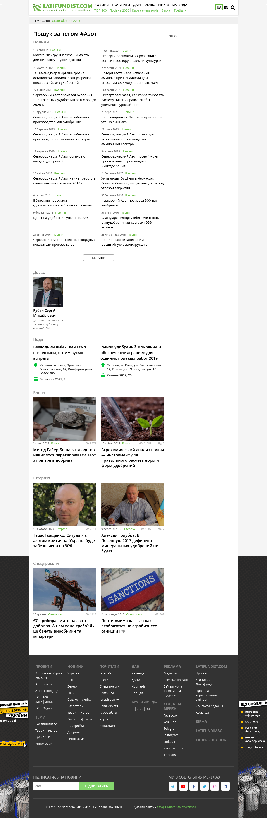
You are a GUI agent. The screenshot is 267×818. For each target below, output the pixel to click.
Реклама (172, 666)
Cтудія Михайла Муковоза (176, 807)
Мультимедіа (145, 702)
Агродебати (108, 712)
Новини (55, 50)
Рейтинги (107, 693)
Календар (139, 673)
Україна (73, 673)
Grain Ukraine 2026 (66, 21)
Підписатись (96, 786)
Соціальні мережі (174, 706)
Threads (170, 755)
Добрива (74, 732)
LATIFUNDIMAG (209, 730)
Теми (40, 717)
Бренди (137, 693)
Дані (136, 666)
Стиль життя (109, 706)
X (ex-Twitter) (173, 748)
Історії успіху (109, 699)
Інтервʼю (61, 529)
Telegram (170, 728)
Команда (202, 712)
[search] (232, 7)
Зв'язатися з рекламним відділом (173, 690)
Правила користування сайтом (206, 695)
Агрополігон (44, 684)
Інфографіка (141, 709)
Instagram (171, 735)
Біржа (201, 721)
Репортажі (107, 726)
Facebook (170, 715)
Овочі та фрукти (79, 719)
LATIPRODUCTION (211, 739)
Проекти (43, 666)
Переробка (75, 726)
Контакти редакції (209, 706)
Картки (105, 719)
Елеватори (75, 706)
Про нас (202, 673)
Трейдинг (42, 737)
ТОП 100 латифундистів (46, 699)
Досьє (136, 680)
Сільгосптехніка (79, 699)
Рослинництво (46, 724)
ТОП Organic (44, 708)
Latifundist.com (211, 666)
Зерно (72, 686)
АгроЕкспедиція (47, 691)
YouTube (170, 722)
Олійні (72, 693)
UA (219, 7)
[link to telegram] (173, 786)
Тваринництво (46, 730)
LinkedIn (170, 741)
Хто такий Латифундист (206, 682)
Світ (70, 680)
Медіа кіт (170, 673)
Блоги (55, 443)
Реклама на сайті (176, 680)
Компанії (138, 686)
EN (226, 7)
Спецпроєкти (57, 614)
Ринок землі (44, 743)
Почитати (109, 666)
